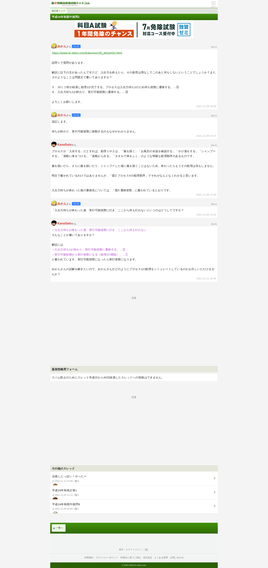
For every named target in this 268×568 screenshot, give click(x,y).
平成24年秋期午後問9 (133, 508)
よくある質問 (161, 557)
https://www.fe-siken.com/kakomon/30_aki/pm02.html (87, 52)
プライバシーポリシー (107, 557)
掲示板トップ (58, 10)
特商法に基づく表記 (130, 557)
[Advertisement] (134, 325)
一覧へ (59, 527)
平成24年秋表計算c (133, 494)
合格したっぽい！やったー (133, 480)
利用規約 (88, 557)
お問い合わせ (177, 557)
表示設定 (147, 557)
